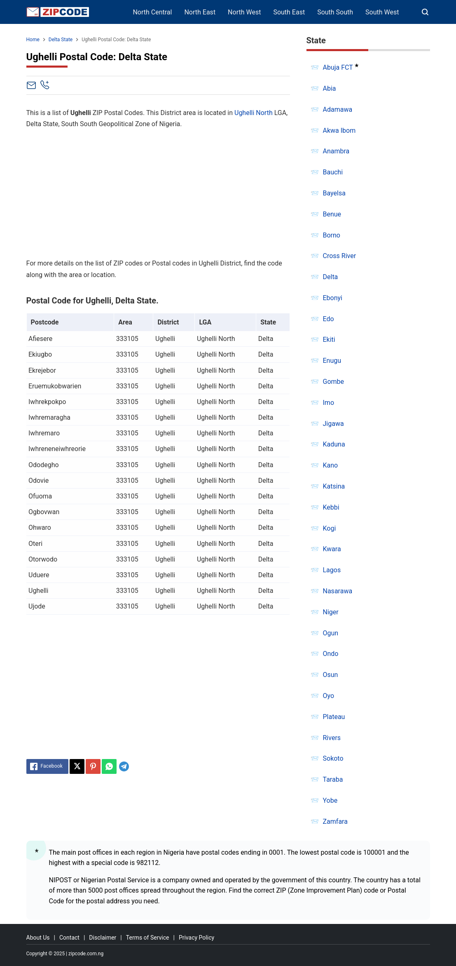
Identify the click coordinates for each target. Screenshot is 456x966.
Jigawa (333, 424)
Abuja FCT (338, 67)
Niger (331, 612)
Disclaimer (102, 937)
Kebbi (331, 507)
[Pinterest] (93, 766)
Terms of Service (147, 937)
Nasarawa (338, 591)
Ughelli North (253, 113)
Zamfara (335, 821)
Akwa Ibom (339, 130)
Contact (69, 937)
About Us (38, 937)
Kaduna (334, 444)
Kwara (332, 549)
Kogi (329, 528)
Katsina (334, 486)
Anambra (336, 151)
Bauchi (333, 172)
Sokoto (333, 758)
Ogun (331, 633)
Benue (332, 214)
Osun (330, 675)
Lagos (332, 570)
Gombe (333, 381)
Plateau (334, 717)
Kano (330, 465)
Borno (331, 235)
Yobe (330, 800)
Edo (328, 319)
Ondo (331, 654)
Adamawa (338, 109)
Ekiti (329, 339)
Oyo (328, 696)
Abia (329, 88)
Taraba (333, 779)
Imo (328, 403)
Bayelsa (334, 193)
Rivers (332, 738)
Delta (330, 277)
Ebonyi (333, 298)
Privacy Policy (196, 937)
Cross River (339, 256)
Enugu (332, 360)
